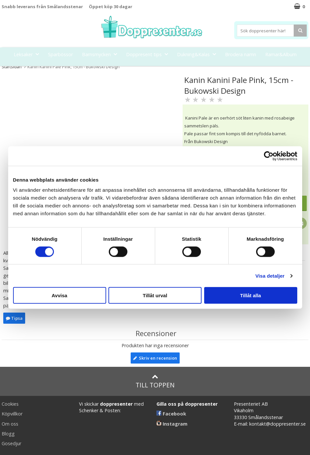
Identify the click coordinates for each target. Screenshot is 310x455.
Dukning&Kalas (198, 54)
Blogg (8, 434)
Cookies (10, 404)
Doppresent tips (149, 54)
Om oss (10, 424)
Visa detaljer (270, 275)
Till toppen (155, 381)
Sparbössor (60, 54)
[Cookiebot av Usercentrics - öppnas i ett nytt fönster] (268, 156)
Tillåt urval (155, 295)
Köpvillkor (12, 414)
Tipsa (14, 318)
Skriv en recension (155, 358)
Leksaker (28, 54)
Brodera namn (240, 54)
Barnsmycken (101, 54)
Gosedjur (11, 443)
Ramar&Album (281, 54)
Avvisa (59, 295)
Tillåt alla (250, 295)
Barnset (145, 69)
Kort (168, 69)
